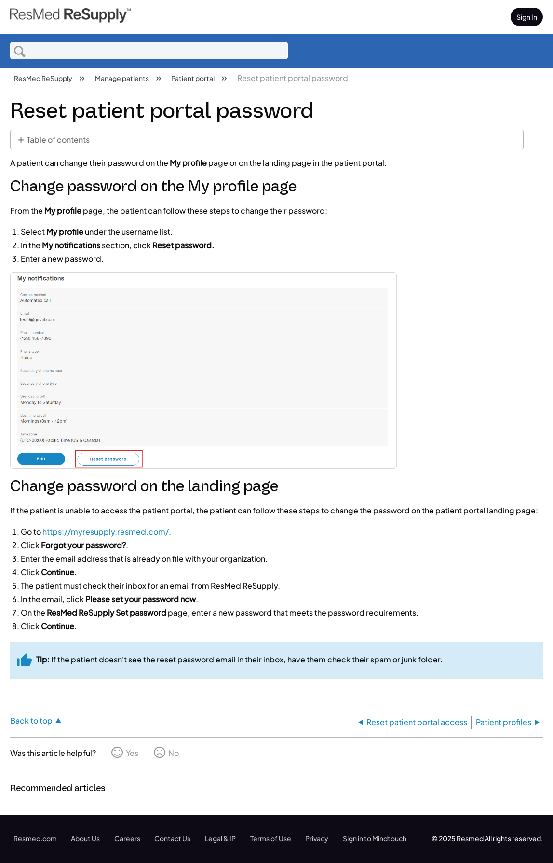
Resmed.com (35, 838)
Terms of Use (270, 838)
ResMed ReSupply (43, 78)
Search (19, 51)
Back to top (31, 720)
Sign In (526, 17)
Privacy (316, 838)
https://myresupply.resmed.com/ (105, 531)
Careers (127, 838)
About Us (85, 838)
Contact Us (172, 838)
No (173, 753)
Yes (132, 753)
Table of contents (58, 140)
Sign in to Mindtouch (374, 838)
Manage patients (122, 78)
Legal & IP (220, 838)
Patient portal (193, 78)
